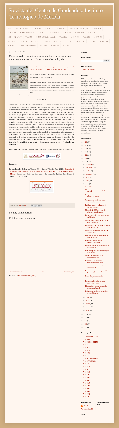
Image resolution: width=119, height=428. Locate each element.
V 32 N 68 (86, 375)
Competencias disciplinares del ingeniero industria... (95, 201)
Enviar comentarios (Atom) (27, 275)
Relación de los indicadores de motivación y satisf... (95, 282)
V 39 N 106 (54, 33)
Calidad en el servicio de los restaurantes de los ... (94, 257)
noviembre (89, 168)
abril (87, 300)
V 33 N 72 (86, 364)
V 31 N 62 (86, 391)
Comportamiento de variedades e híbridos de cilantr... (95, 196)
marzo (88, 304)
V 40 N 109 (12, 33)
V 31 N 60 (86, 397)
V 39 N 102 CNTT (15, 37)
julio (87, 181)
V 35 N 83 (55, 45)
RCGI (86, 406)
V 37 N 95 (11, 41)
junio (87, 184)
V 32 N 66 (86, 380)
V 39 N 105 (67, 33)
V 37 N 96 (98, 37)
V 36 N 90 (69, 41)
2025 (85, 145)
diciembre (89, 164)
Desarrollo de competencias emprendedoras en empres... (95, 277)
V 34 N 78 (86, 347)
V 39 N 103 (92, 33)
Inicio (10, 28)
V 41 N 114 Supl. (22, 28)
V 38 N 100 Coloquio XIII (45, 37)
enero (88, 310)
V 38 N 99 (63, 37)
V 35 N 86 (92, 41)
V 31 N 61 (86, 394)
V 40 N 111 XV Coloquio (79, 28)
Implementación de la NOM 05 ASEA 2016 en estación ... (97, 226)
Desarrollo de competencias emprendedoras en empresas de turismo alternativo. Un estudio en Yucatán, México (42, 171)
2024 (85, 148)
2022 (85, 155)
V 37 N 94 (23, 41)
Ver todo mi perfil (87, 409)
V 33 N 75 (86, 356)
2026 (85, 142)
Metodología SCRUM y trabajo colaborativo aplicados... (95, 211)
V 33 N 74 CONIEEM (90, 358)
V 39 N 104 (79, 33)
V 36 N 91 (57, 41)
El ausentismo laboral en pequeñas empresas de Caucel (96, 287)
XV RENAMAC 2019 (90, 336)
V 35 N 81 (86, 339)
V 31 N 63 (86, 388)
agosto (88, 177)
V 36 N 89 (81, 41)
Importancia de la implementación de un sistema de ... (97, 246)
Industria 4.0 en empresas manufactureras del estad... (94, 262)
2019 (85, 314)
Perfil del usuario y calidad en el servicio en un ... (95, 206)
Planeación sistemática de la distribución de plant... (94, 241)
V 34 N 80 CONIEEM (90, 342)
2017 (85, 321)
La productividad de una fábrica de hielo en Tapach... (96, 236)
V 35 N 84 (43, 45)
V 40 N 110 (96, 28)
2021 (85, 158)
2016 (85, 324)
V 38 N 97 (86, 37)
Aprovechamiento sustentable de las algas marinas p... (96, 221)
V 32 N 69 (86, 372)
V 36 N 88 (104, 41)
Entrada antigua (69, 272)
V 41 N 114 (36, 28)
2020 (85, 161)
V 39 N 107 (42, 33)
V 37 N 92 (46, 41)
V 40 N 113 (49, 28)
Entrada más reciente (16, 272)
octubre (88, 171)
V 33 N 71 (86, 367)
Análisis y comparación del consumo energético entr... (97, 231)
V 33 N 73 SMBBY (89, 361)
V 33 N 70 (86, 369)
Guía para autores (89, 70)
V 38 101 (28, 37)
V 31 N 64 (86, 386)
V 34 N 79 (86, 345)
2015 (85, 327)
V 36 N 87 (11, 45)
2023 (85, 152)
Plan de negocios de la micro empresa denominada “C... (97, 251)
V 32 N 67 (86, 377)
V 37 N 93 (34, 41)
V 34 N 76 (86, 353)
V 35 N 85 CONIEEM (27, 45)
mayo (88, 297)
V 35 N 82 (66, 45)
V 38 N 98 (75, 37)
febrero (88, 307)
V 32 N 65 (86, 383)
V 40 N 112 (61, 28)
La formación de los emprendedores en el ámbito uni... (96, 292)
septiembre (89, 174)
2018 (85, 317)
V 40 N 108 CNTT (27, 33)
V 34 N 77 (86, 350)
